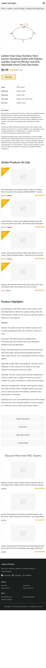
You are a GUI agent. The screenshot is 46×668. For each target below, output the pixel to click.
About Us (4, 643)
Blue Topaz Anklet (23, 468)
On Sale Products (6, 654)
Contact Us (26, 643)
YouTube (28, 633)
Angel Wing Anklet (23, 452)
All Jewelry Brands (28, 654)
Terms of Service (28, 646)
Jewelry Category (6, 657)
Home (3, 8)
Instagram (17, 633)
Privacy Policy (5, 646)
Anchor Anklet (19, 8)
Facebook (7, 633)
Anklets (10, 8)
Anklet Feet (23, 460)
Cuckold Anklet (23, 476)
